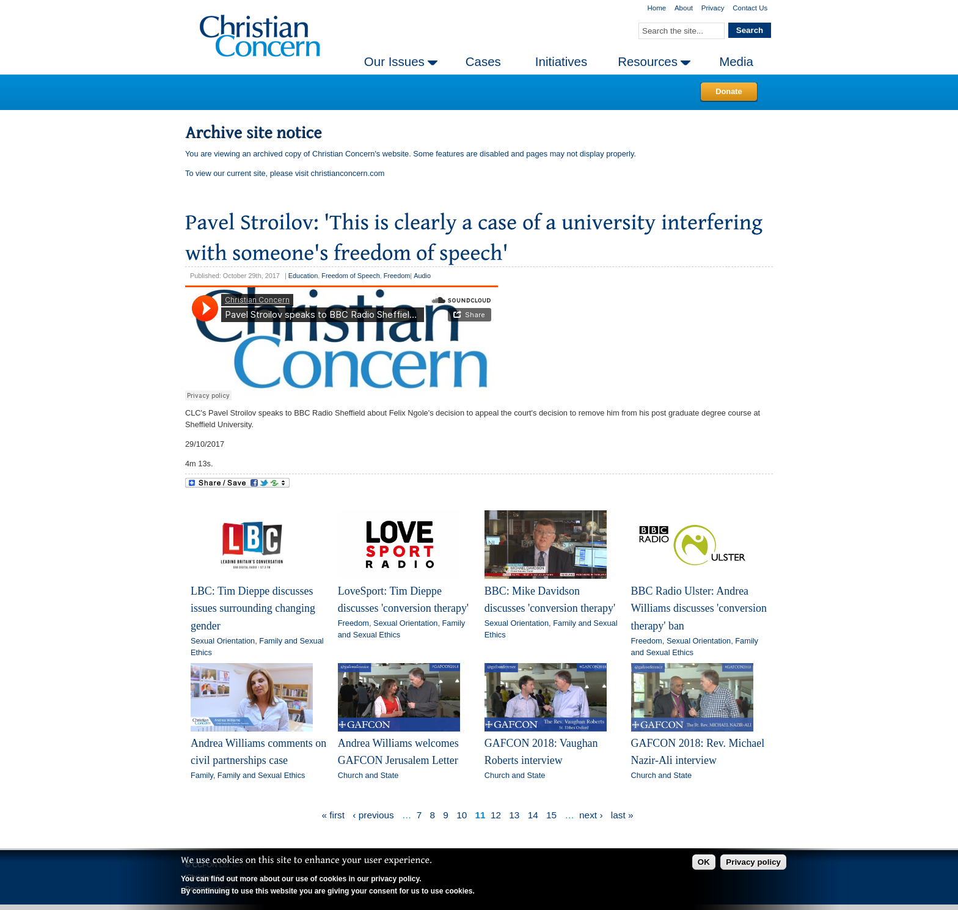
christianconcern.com (348, 173)
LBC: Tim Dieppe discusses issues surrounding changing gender (253, 608)
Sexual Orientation (223, 640)
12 (496, 815)
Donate (728, 91)
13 (514, 815)
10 (461, 815)
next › (590, 815)
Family (202, 775)
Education (303, 275)
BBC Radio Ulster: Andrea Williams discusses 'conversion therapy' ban (699, 608)
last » (622, 815)
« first (333, 815)
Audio (422, 275)
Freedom (397, 275)
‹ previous (373, 815)
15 (551, 815)
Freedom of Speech (350, 275)
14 (533, 815)
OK (704, 862)
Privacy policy (753, 862)
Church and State (368, 775)
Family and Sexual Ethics (261, 775)
